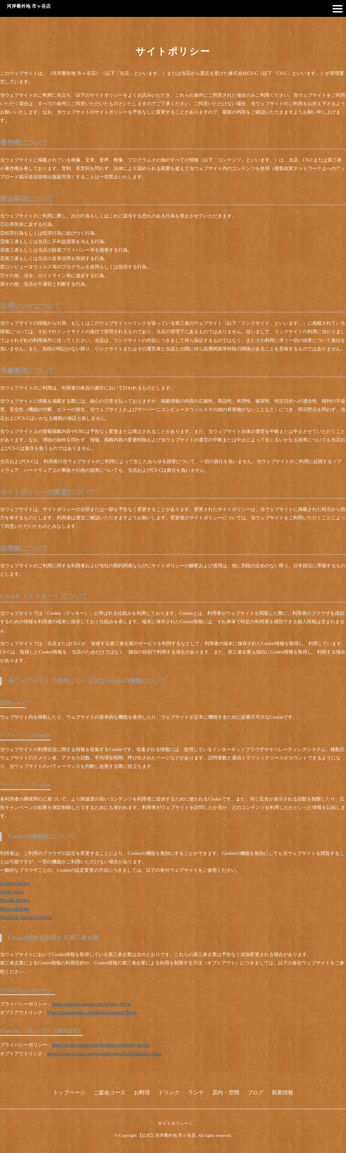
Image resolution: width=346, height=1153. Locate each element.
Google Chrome (15, 883)
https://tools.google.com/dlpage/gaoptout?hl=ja (92, 1012)
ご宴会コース (109, 1092)
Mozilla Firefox (15, 900)
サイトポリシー (173, 1123)
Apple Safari (12, 891)
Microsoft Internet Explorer (26, 917)
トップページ (69, 1092)
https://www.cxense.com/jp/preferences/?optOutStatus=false (104, 1053)
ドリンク (169, 1092)
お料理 (142, 1092)
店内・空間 (225, 1092)
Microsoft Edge (14, 909)
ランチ (196, 1092)
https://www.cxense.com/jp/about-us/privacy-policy (101, 1044)
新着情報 (282, 1092)
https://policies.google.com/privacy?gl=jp (91, 1004)
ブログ (255, 1092)
